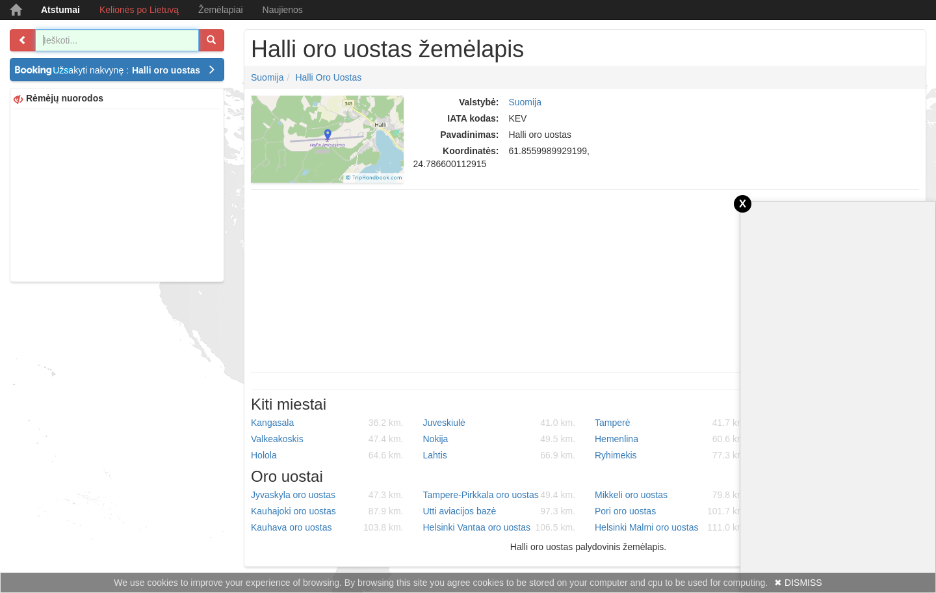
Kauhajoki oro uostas (327, 511)
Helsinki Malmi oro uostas (671, 527)
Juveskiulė (499, 422)
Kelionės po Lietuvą (139, 10)
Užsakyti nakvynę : (134, 70)
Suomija (267, 77)
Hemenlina (671, 438)
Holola (327, 455)
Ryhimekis (671, 455)
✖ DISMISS (798, 582)
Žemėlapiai (220, 10)
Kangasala (327, 422)
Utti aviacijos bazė (499, 511)
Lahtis (499, 455)
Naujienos (283, 10)
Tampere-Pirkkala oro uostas (499, 494)
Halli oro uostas (328, 77)
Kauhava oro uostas (327, 527)
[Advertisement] (117, 193)
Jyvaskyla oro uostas (327, 494)
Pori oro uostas (671, 511)
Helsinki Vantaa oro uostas (499, 527)
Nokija (499, 438)
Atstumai (60, 10)
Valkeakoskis (327, 438)
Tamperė (671, 422)
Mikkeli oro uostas (671, 494)
